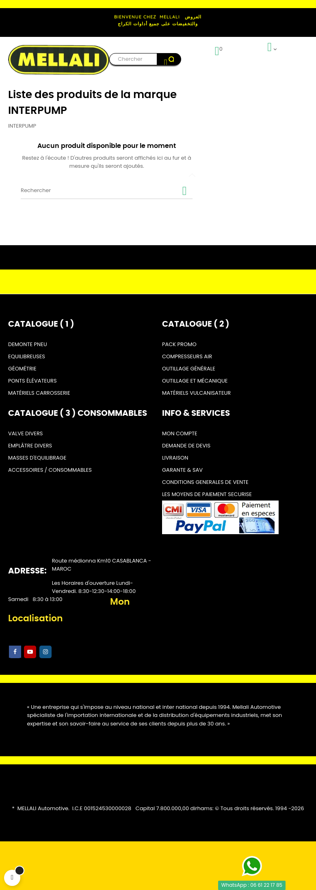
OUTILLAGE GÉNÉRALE (188, 368)
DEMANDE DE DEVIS (186, 445)
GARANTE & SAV (182, 470)
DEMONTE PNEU (27, 344)
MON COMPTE (179, 433)
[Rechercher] (107, 191)
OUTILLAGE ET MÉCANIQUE (194, 381)
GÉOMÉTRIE (22, 368)
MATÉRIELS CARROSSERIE (39, 393)
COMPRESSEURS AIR (187, 356)
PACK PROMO (179, 344)
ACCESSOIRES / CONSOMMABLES (50, 470)
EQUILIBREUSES (26, 356)
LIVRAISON (175, 458)
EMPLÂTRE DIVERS (30, 445)
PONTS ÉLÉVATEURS (32, 381)
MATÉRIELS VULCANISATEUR (196, 393)
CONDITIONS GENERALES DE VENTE (205, 482)
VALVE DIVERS (25, 433)
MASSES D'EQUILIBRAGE (37, 458)
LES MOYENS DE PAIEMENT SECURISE (207, 494)
